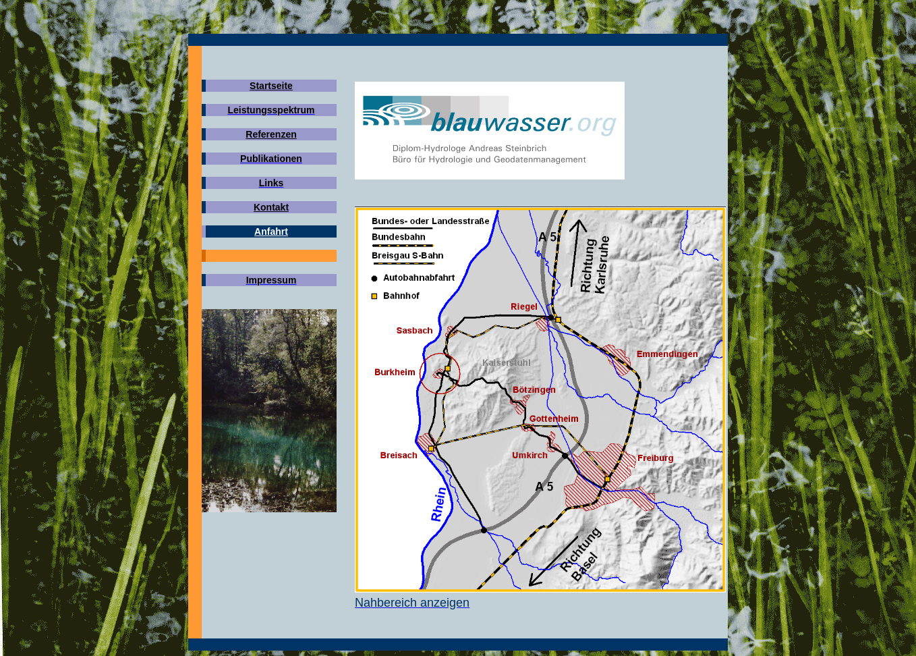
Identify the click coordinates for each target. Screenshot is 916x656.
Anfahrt (271, 231)
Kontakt (271, 207)
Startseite (271, 85)
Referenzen (271, 134)
